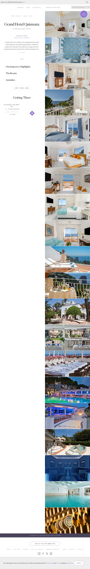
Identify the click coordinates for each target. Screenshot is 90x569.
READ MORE (22, 52)
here (23, 2)
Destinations (20, 7)
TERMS (64, 549)
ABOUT (9, 549)
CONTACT (80, 549)
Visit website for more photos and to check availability (45, 535)
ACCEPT (79, 563)
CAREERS (25, 549)
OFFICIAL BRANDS (37, 549)
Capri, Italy (28, 16)
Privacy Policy (50, 563)
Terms (58, 563)
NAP (11, 114)
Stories (28, 7)
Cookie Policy (69, 563)
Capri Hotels (16, 16)
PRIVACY (72, 549)
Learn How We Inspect (22, 37)
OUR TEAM (17, 549)
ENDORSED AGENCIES (53, 549)
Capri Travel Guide (22, 88)
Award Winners (37, 7)
